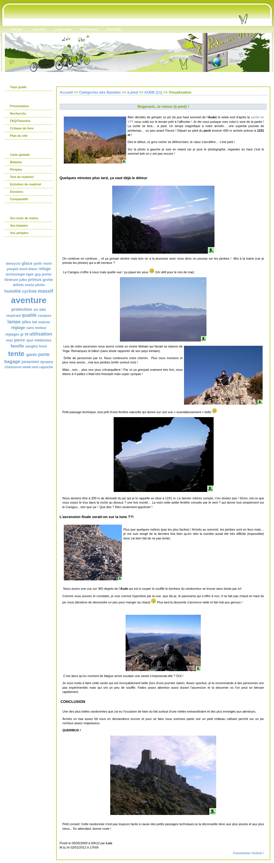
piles (26, 322)
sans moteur (36, 328)
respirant (13, 316)
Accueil (66, 92)
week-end (30, 367)
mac (9, 340)
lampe (14, 321)
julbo (23, 280)
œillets (18, 285)
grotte (47, 280)
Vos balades (19, 225)
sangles (31, 346)
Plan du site (19, 135)
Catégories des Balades (100, 92)
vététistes (42, 340)
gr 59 (24, 334)
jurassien (30, 361)
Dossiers (16, 191)
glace (26, 263)
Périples (16, 169)
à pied (132, 92)
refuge (44, 268)
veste (29, 285)
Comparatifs (19, 199)
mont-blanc (28, 269)
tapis (30, 274)
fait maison (41, 322)
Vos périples (19, 233)
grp (38, 274)
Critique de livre (22, 128)
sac (42, 309)
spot (29, 340)
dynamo (46, 362)
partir (38, 264)
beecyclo (13, 264)
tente (16, 353)
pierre (19, 340)
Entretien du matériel (25, 184)
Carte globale (20, 154)
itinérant (11, 280)
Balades (16, 162)
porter (47, 274)
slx (35, 310)
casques (44, 316)
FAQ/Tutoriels (20, 121)
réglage (18, 327)
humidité (12, 291)
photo (40, 285)
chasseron (13, 367)
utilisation (40, 334)
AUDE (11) (153, 92)
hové (43, 346)
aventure (28, 300)
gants (31, 354)
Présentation (19, 106)
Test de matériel (22, 177)
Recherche (18, 113)
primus (35, 279)
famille (17, 345)
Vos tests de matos (24, 218)
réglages (12, 334)
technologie (15, 274)
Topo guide (18, 87)
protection (21, 309)
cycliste (29, 291)
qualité (29, 315)
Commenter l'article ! (248, 853)
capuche (46, 367)
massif (45, 291)
